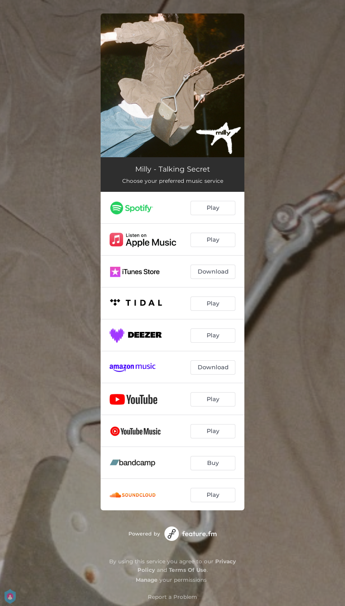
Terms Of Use (188, 569)
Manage (147, 579)
